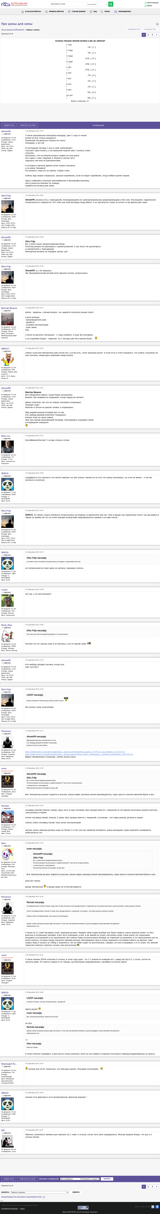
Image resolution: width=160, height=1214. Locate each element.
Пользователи (124, 12)
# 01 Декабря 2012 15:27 (34, 731)
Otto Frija (6, 195)
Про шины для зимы (16, 24)
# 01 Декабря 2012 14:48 (34, 473)
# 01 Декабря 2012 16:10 (34, 896)
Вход (149, 6)
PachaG (5, 806)
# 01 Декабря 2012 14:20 (34, 348)
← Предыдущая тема (133, 29)
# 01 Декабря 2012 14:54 (34, 552)
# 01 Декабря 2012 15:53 (34, 843)
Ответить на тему (28, 125)
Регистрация (152, 3)
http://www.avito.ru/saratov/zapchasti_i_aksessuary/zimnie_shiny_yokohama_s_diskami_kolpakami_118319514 (79, 754)
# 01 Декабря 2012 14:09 (34, 237)
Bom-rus (5, 436)
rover (4, 768)
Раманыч (6, 731)
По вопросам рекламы (9, 1209)
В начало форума (33, 12)
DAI (3, 1130)
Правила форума (56, 12)
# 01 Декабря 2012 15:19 (34, 660)
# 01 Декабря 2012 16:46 (34, 1093)
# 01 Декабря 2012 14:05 (34, 195)
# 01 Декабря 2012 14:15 (34, 308)
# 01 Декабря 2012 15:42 (34, 805)
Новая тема (9, 125)
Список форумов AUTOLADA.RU (12, 30)
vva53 (4, 590)
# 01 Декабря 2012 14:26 (34, 388)
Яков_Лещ (6, 625)
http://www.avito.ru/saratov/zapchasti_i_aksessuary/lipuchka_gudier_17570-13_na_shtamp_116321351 (75, 751)
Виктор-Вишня (9, 308)
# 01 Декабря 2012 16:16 (34, 955)
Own (3, 843)
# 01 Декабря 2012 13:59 (34, 131)
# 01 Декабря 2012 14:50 (34, 510)
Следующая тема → (151, 29)
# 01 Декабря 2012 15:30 (34, 768)
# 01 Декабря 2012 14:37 (34, 436)
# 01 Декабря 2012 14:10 (34, 266)
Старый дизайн (79, 12)
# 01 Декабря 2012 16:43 (34, 1063)
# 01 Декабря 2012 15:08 (34, 589)
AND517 (5, 348)
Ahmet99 (6, 131)
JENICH (4, 473)
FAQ (95, 12)
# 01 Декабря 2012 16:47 (34, 1130)
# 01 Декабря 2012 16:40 (34, 992)
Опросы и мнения (33, 30)
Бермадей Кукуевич (9, 1064)
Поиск (107, 12)
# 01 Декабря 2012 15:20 (34, 689)
